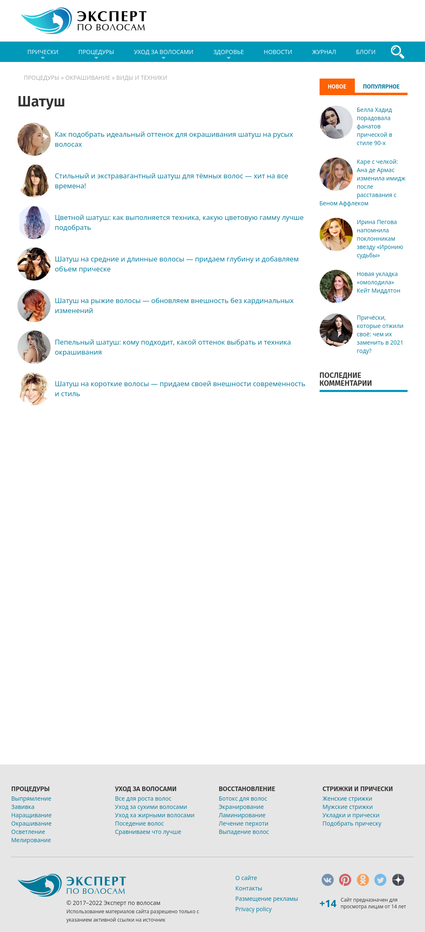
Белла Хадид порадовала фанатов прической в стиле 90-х (374, 126)
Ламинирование (242, 815)
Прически (43, 55)
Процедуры (96, 55)
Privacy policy (253, 909)
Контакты (248, 888)
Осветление (28, 832)
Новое (337, 86)
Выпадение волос (244, 832)
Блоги (366, 52)
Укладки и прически (350, 815)
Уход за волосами (163, 55)
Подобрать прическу (351, 823)
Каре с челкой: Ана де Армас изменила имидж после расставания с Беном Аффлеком (362, 182)
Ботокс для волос (243, 798)
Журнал (324, 52)
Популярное (381, 86)
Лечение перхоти (244, 823)
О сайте (246, 878)
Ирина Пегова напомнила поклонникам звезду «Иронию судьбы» (380, 238)
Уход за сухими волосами (151, 807)
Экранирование (241, 807)
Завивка (22, 807)
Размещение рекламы (266, 898)
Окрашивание (87, 77)
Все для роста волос (143, 798)
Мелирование (31, 840)
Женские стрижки (347, 798)
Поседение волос (139, 823)
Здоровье (228, 55)
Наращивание (31, 815)
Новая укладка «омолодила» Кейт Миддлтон (379, 282)
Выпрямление (31, 798)
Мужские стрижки (347, 807)
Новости (278, 52)
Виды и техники (141, 77)
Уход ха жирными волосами (155, 815)
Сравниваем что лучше (148, 832)
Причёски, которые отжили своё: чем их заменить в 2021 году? (380, 334)
